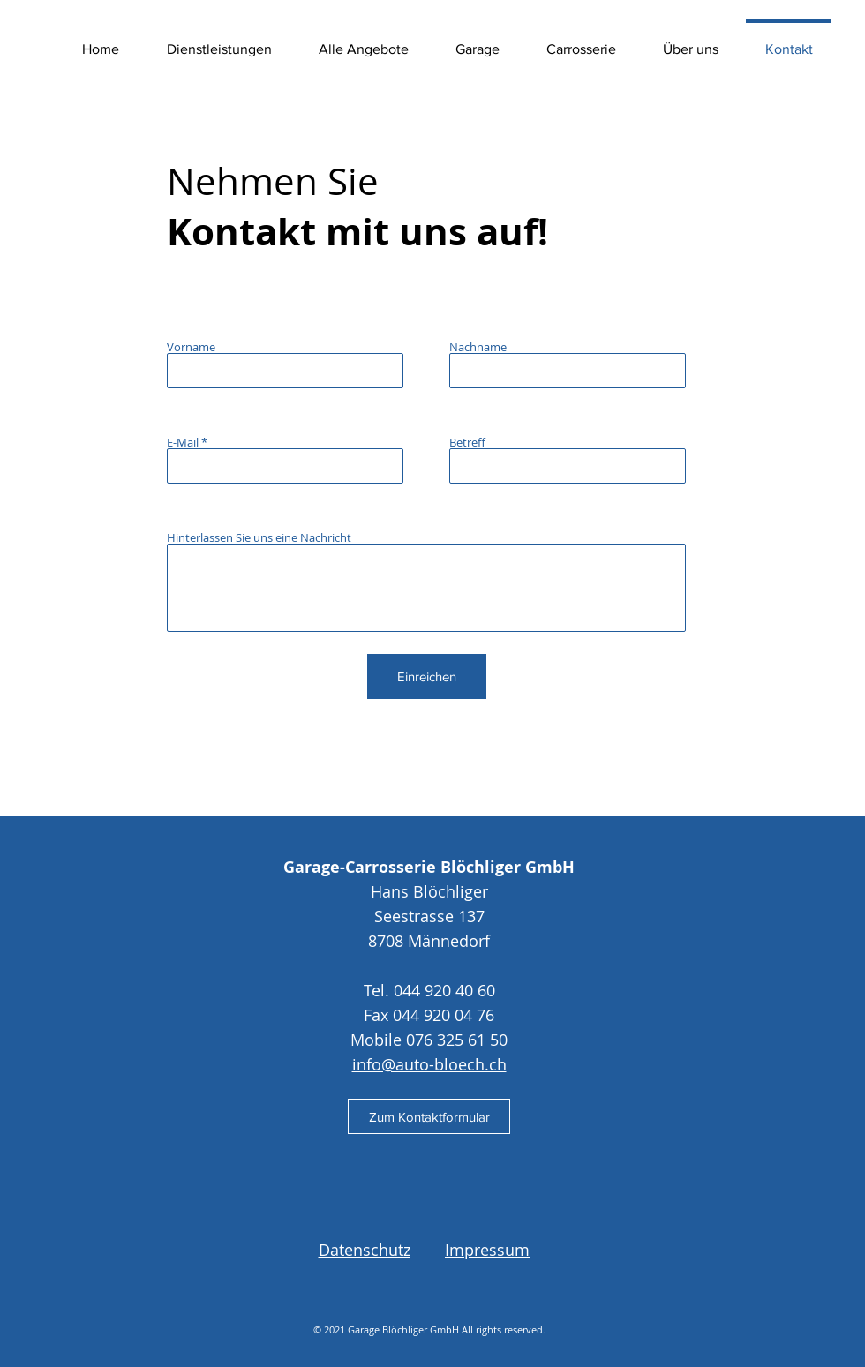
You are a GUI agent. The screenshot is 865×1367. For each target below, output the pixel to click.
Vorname (191, 347)
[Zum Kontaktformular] (429, 1116)
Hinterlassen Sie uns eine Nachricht (259, 538)
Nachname (478, 347)
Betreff (467, 442)
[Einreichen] (426, 676)
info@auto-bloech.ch (429, 1064)
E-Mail (183, 442)
